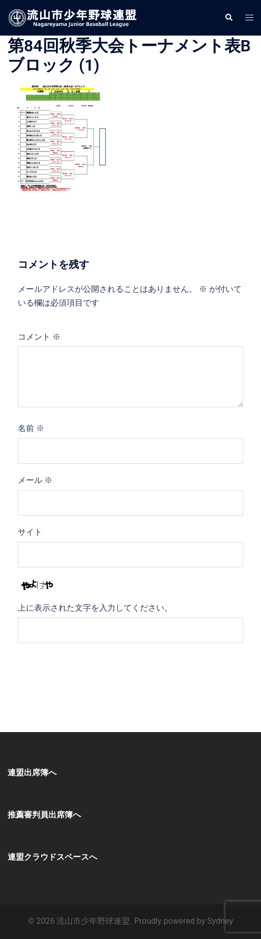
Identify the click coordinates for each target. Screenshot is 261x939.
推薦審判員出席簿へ (44, 815)
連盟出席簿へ (32, 772)
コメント (39, 337)
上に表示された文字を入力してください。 (95, 608)
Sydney (220, 921)
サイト (30, 532)
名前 (31, 428)
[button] (228, 18)
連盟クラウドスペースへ (52, 857)
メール (35, 480)
